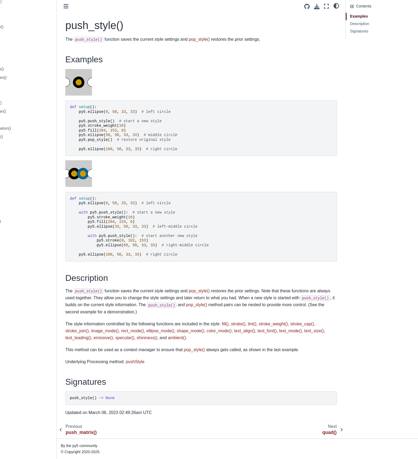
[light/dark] (336, 5)
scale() (13, 382)
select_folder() (20, 424)
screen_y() (17, 399)
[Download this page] (317, 6)
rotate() (14, 272)
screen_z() (17, 407)
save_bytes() (19, 340)
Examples (359, 16)
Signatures (359, 31)
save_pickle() (19, 365)
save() (13, 331)
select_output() (20, 441)
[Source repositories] (307, 6)
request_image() (22, 221)
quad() (13, 61)
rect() (12, 179)
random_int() (19, 120)
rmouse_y (16, 263)
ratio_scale (17, 162)
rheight (14, 246)
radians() (15, 86)
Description (359, 24)
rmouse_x (16, 255)
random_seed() (21, 145)
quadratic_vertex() (23, 69)
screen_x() (17, 390)
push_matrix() (19, 44)
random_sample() (23, 136)
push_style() (19, 52)
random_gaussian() (24, 111)
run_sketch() (18, 306)
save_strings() (20, 373)
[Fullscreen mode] (326, 6)
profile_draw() (19, 18)
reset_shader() (20, 238)
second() (15, 416)
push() (13, 35)
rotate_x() (16, 280)
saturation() (17, 323)
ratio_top (15, 171)
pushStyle (170, 361)
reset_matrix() (20, 230)
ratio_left (15, 153)
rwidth (13, 314)
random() (15, 94)
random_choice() (22, 103)
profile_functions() (23, 26)
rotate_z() (16, 297)
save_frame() (19, 348)
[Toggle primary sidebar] (101, 6)
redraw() (15, 204)
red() (12, 196)
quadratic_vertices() (25, 77)
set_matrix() (18, 450)
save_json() (18, 356)
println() (14, 10)
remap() (14, 213)
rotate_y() (16, 289)
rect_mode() (18, 187)
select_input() (19, 433)
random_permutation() (27, 128)
